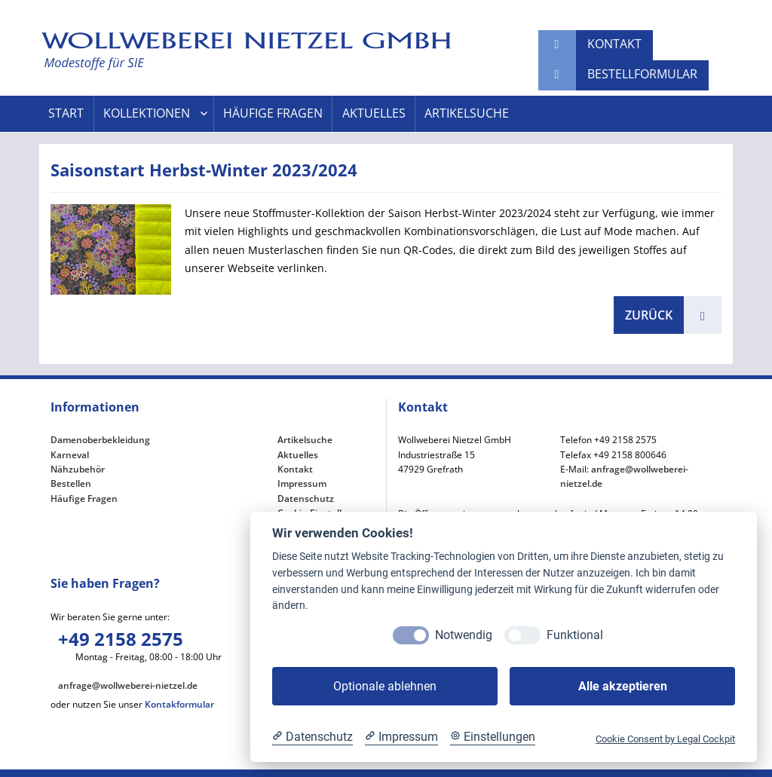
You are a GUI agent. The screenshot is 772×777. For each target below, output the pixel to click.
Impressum (301, 483)
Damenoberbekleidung (100, 439)
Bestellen (71, 483)
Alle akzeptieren (622, 686)
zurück (648, 315)
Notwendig (463, 635)
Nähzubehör (78, 469)
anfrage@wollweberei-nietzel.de (128, 685)
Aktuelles (374, 113)
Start (66, 113)
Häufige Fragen (273, 113)
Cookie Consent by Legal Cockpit (665, 739)
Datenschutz (305, 498)
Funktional (575, 635)
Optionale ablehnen (385, 686)
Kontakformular (179, 704)
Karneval (70, 454)
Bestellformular (642, 74)
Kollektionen (146, 113)
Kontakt (614, 43)
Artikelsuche (466, 113)
